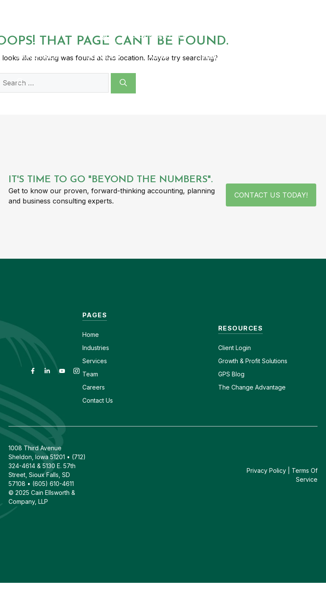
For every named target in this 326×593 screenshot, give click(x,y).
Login (242, 347)
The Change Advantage (252, 387)
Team (90, 374)
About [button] (170, 56)
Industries (95, 347)
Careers (196, 7)
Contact (159, 7)
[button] (20, 81)
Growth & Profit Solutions (252, 360)
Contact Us (97, 400)
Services (94, 360)
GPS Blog (268, 56)
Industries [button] (47, 56)
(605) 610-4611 (244, 7)
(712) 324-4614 (303, 7)
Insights (217, 56)
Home (90, 334)
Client (226, 347)
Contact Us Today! (271, 195)
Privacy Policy (266, 470)
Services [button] (113, 56)
